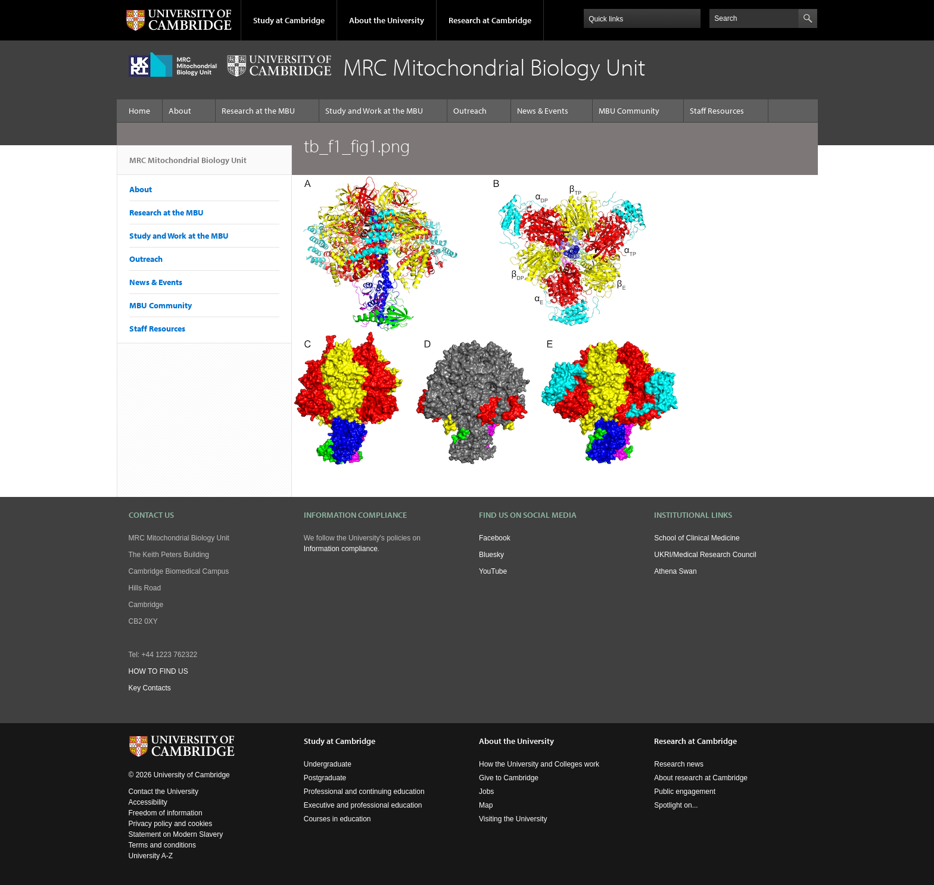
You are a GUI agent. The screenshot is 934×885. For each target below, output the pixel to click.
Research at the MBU (258, 110)
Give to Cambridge (508, 778)
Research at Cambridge (490, 20)
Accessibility (148, 802)
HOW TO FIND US (158, 671)
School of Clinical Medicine (696, 538)
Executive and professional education (363, 805)
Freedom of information (166, 813)
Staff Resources (717, 110)
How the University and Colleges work (539, 764)
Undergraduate (327, 764)
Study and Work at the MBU (374, 110)
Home (139, 110)
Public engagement (684, 791)
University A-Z (151, 856)
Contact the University (163, 791)
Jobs (486, 791)
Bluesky (491, 555)
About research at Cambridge (701, 778)
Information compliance (341, 549)
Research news (678, 764)
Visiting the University (513, 819)
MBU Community (629, 110)
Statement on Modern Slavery (176, 834)
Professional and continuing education (364, 791)
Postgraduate (325, 778)
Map (486, 805)
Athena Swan (675, 571)
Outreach (470, 110)
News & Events (542, 110)
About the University (386, 20)
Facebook (494, 538)
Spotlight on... (676, 805)
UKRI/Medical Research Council (705, 555)
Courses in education (337, 819)
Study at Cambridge (289, 20)
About (180, 110)
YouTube (493, 571)
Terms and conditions (162, 845)
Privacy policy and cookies (171, 824)
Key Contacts (150, 688)
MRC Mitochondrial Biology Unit (188, 165)
